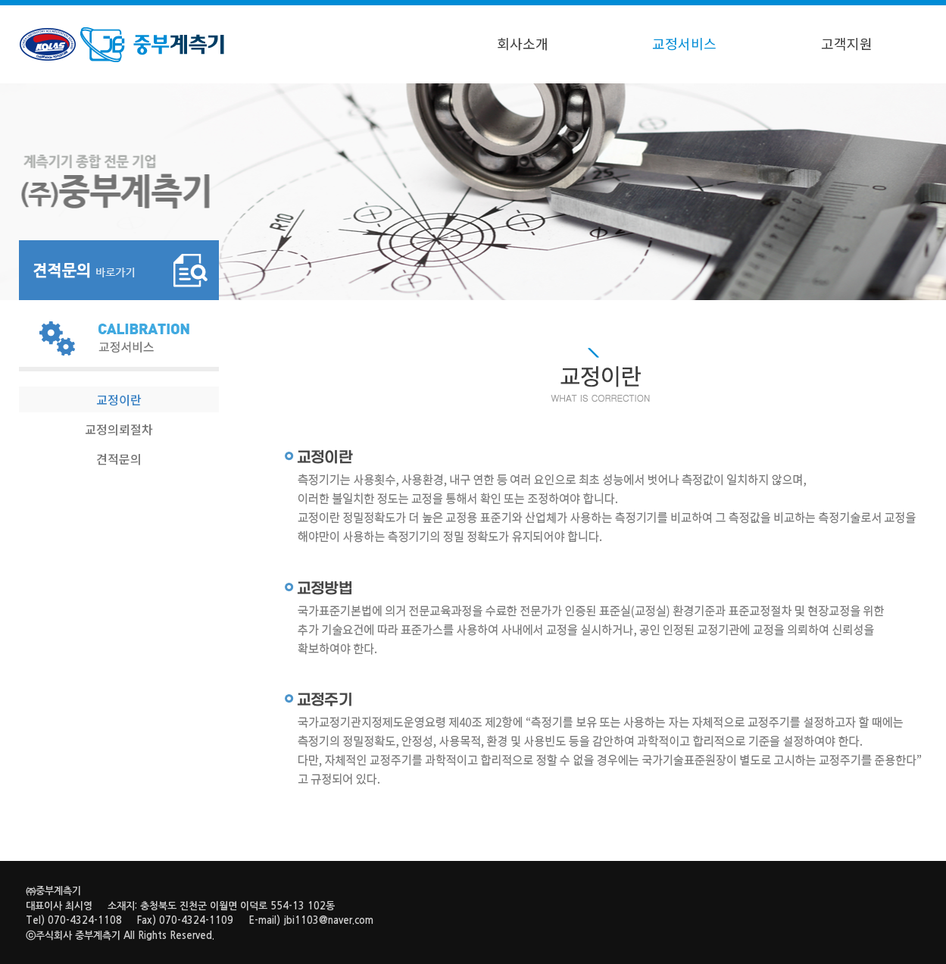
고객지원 (847, 43)
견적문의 (119, 458)
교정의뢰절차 (119, 429)
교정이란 (119, 399)
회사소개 (522, 43)
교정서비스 (684, 43)
